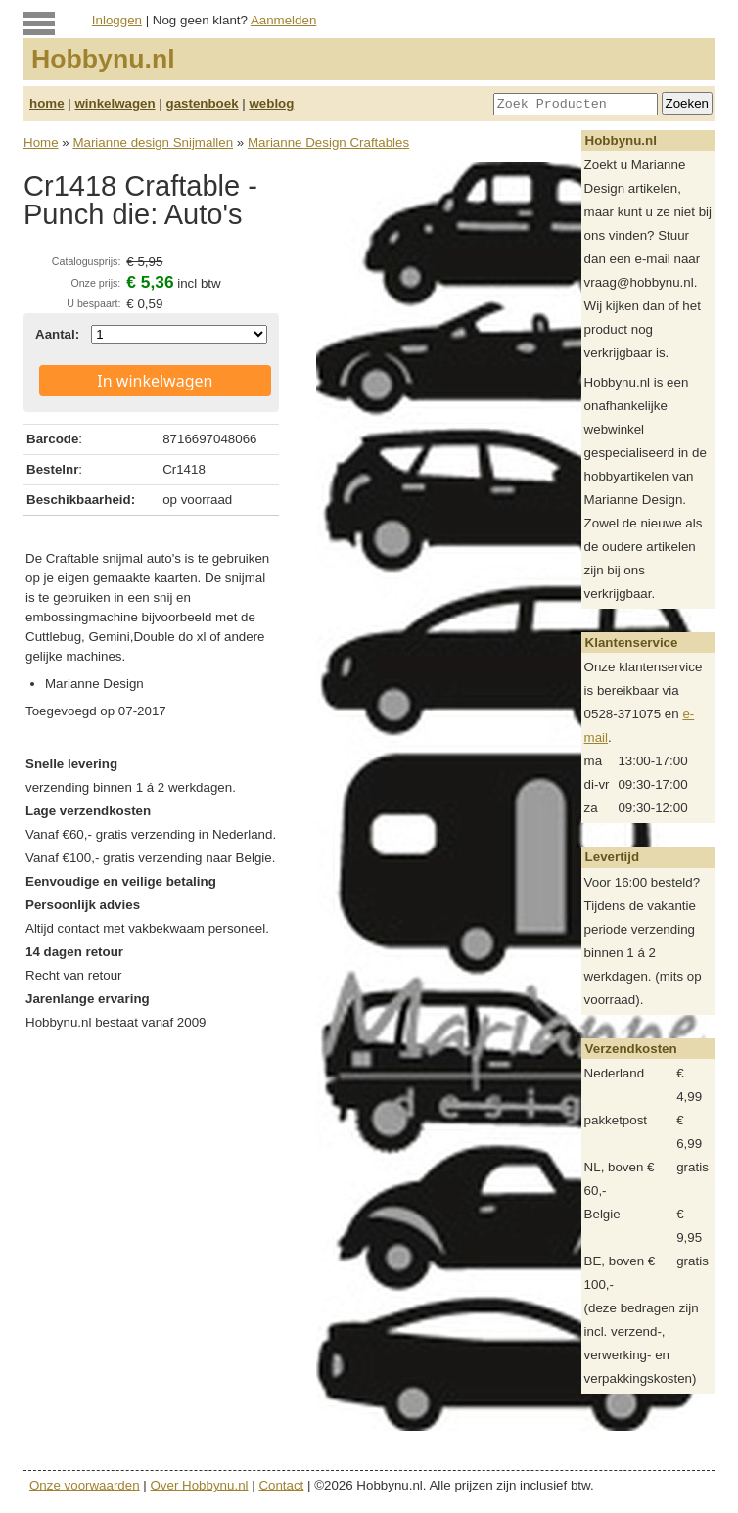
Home (41, 142)
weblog (271, 103)
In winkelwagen (154, 380)
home (47, 103)
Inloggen (117, 20)
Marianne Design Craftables (328, 142)
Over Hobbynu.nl (200, 1485)
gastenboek (202, 103)
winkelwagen (114, 103)
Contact (280, 1485)
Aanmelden (283, 20)
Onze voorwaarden (84, 1485)
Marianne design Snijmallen (152, 142)
